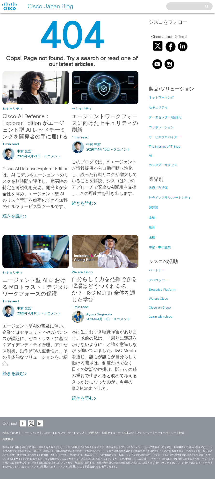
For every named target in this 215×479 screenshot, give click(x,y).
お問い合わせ (10, 433)
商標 (181, 433)
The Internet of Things (164, 146)
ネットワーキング (161, 97)
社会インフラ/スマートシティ (170, 197)
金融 (152, 217)
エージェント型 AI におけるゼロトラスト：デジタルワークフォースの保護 (35, 287)
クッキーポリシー (165, 433)
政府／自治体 (158, 188)
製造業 (153, 207)
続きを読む (14, 216)
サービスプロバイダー (164, 137)
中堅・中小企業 (160, 247)
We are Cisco (82, 272)
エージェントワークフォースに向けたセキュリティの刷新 (105, 123)
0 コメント (52, 156)
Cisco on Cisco (160, 307)
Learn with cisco (160, 316)
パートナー (157, 270)
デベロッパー (158, 280)
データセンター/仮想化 (165, 117)
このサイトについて (54, 433)
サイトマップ (76, 433)
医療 (152, 237)
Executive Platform (162, 289)
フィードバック (30, 433)
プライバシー (144, 433)
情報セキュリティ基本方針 (118, 433)
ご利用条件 (93, 433)
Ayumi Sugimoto (99, 314)
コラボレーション (161, 127)
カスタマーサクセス (163, 165)
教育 (152, 227)
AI (150, 155)
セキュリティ (12, 109)
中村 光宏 (24, 151)
